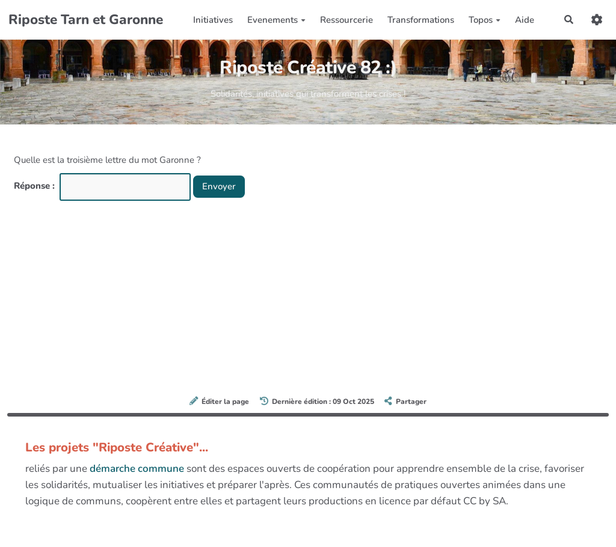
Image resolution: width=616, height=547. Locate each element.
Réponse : (35, 186)
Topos (484, 20)
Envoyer (219, 186)
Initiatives (213, 20)
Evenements (276, 20)
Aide (524, 20)
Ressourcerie (346, 20)
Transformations (420, 20)
